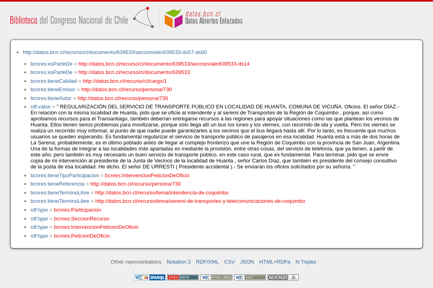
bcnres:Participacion (77, 210)
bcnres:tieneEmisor (52, 89)
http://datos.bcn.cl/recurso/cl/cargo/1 (125, 81)
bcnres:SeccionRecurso (81, 219)
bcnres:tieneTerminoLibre (59, 193)
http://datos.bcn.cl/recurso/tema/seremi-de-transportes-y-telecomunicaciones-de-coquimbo (200, 201)
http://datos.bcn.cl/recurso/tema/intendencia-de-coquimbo (162, 193)
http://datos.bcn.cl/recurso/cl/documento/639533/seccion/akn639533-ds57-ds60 (115, 52)
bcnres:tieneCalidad (53, 81)
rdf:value (40, 107)
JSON (247, 262)
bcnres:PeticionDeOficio (82, 236)
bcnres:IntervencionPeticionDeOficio (147, 175)
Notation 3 (179, 262)
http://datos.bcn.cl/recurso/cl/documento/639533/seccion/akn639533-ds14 (164, 64)
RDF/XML (207, 262)
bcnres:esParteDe (51, 64)
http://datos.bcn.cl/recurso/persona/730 (126, 89)
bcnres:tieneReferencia (57, 184)
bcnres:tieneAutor (51, 98)
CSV (229, 262)
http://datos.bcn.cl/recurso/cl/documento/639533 (134, 72)
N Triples (306, 262)
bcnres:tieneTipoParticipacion (64, 175)
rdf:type (39, 210)
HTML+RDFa (274, 262)
